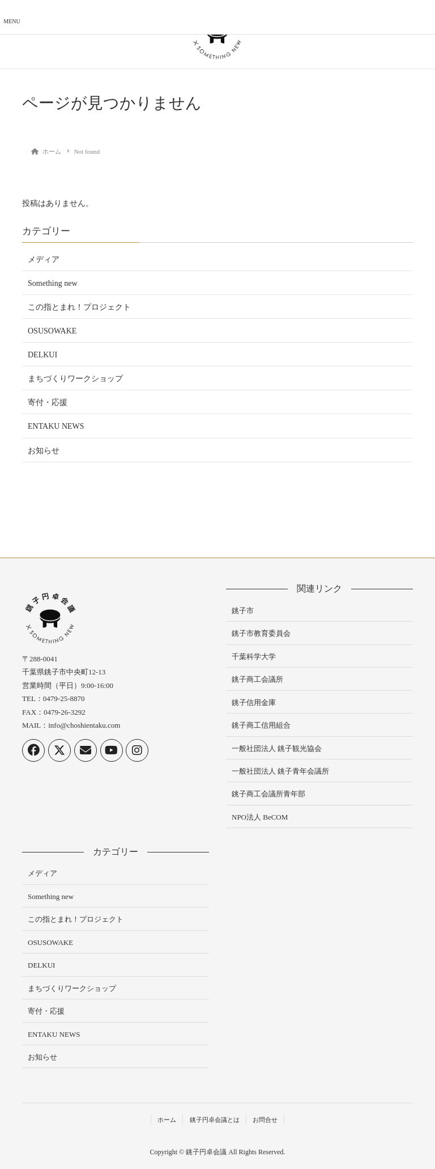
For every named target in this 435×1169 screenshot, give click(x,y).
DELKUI (42, 355)
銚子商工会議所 (257, 679)
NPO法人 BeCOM (260, 817)
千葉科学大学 (254, 656)
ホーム (166, 1119)
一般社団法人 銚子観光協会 (277, 748)
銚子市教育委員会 (261, 633)
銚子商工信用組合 (261, 725)
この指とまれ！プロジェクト (79, 307)
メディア (43, 259)
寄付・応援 (47, 402)
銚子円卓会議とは (215, 1119)
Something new (53, 283)
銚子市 (243, 610)
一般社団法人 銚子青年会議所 (280, 771)
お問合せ (265, 1119)
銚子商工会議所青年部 (268, 794)
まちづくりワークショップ (75, 378)
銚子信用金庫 (254, 702)
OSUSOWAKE (52, 331)
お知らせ (43, 450)
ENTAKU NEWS (56, 426)
